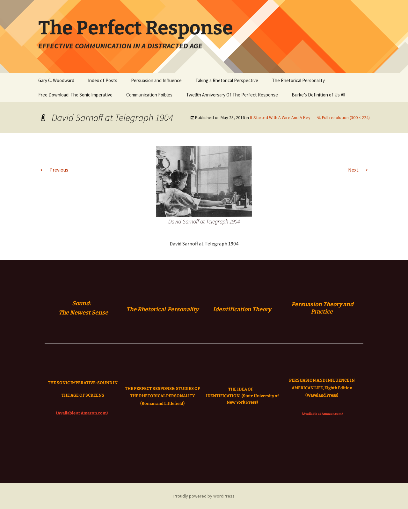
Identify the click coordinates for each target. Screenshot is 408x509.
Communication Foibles (149, 95)
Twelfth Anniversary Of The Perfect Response (232, 95)
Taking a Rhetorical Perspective (226, 80)
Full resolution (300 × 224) (346, 117)
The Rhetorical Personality (298, 80)
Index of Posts (102, 80)
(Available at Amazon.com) (81, 413)
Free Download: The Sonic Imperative (75, 95)
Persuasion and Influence (156, 80)
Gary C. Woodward (56, 80)
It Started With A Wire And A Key (280, 117)
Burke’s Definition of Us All (318, 95)
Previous (53, 169)
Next (359, 169)
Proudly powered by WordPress (204, 496)
